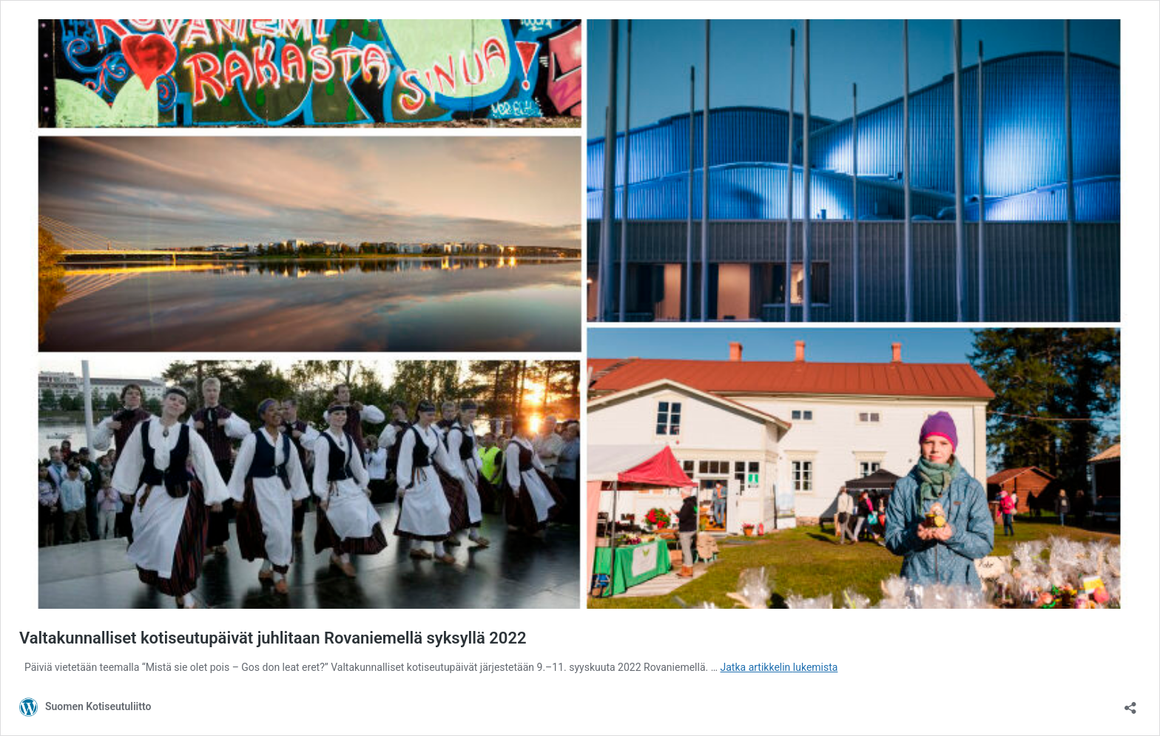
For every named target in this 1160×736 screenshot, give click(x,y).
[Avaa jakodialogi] (1130, 703)
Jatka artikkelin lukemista (779, 667)
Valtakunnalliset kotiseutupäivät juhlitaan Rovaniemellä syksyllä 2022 (273, 638)
